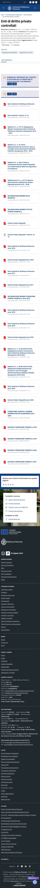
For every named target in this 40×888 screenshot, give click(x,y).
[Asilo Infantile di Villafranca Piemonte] (4, 104)
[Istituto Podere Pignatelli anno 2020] (4, 400)
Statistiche (4, 796)
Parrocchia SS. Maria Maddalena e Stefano (13, 826)
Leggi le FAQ (5, 765)
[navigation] (4, 8)
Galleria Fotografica (7, 664)
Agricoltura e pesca (6, 589)
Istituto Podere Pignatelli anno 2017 (20, 285)
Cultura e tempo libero (7, 607)
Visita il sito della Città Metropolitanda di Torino (15, 812)
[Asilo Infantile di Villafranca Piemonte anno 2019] (4, 324)
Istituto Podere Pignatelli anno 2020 (20, 400)
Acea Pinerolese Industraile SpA (10, 821)
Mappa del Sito (5, 799)
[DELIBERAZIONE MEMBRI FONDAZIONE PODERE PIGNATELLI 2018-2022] (4, 297)
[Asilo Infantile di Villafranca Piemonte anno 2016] (4, 246)
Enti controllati (28, 15)
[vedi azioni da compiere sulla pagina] (15, 44)
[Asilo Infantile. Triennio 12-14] (4, 116)
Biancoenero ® (15, 881)
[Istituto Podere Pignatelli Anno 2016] (4, 260)
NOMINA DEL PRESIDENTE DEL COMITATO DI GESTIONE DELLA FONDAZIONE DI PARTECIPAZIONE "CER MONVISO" (21, 79)
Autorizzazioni (5, 601)
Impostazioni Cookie (7, 788)
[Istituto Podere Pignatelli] (4, 223)
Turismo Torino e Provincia (8, 844)
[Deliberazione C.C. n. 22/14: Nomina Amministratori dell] (4, 180)
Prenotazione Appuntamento (9, 768)
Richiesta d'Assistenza (7, 773)
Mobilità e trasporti (6, 618)
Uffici (2, 568)
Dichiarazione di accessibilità (9, 756)
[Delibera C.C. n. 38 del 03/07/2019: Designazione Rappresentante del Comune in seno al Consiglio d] (4, 367)
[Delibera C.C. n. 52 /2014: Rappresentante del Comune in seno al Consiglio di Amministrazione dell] (4, 145)
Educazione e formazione (8, 610)
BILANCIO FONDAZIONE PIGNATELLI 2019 (22, 438)
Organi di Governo (6, 562)
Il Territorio (4, 661)
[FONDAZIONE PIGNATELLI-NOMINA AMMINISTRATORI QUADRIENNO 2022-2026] (4, 412)
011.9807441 (8, 684)
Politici (3, 580)
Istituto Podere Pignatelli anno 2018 (20, 337)
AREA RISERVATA (19, 885)
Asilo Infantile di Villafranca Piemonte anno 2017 (21, 272)
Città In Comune (26, 876)
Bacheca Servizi (5, 776)
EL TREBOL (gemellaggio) (8, 838)
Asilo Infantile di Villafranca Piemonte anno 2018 (21, 311)
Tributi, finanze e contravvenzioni (11, 624)
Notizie (3, 640)
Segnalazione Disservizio (8, 771)
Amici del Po (4, 832)
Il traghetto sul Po (6, 829)
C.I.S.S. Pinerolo (5, 841)
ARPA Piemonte (6, 849)
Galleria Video (5, 667)
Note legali (4, 785)
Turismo (3, 627)
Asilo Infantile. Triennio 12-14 (18, 115)
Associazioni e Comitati (8, 673)
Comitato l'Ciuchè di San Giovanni (11, 835)
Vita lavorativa (5, 630)
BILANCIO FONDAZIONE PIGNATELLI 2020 (22, 450)
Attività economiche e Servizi (9, 670)
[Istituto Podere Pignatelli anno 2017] (4, 285)
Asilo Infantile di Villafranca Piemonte (21, 104)
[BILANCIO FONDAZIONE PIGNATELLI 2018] (4, 427)
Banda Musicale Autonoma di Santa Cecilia (14, 824)
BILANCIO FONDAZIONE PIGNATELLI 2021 (22, 461)
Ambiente (4, 592)
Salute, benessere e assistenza (10, 621)
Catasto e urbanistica (7, 604)
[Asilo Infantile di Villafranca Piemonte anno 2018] (4, 310)
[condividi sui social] (5, 44)
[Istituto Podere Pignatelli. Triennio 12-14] (4, 235)
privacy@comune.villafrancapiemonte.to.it (17, 742)
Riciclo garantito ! (6, 818)
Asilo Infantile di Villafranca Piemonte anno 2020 (21, 387)
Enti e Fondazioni (6, 574)
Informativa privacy (7, 782)
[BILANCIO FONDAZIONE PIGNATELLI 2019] (4, 439)
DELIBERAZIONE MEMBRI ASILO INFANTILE (19, 197)
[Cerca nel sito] (35, 8)
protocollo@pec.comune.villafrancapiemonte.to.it (19, 691)
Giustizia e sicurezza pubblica (9, 612)
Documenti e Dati (6, 571)
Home (2, 15)
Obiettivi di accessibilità (8, 759)
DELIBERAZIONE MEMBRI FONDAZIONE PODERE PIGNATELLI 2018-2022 (21, 297)
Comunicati (4, 642)
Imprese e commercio (7, 615)
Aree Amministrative (7, 565)
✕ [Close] (37, 878)
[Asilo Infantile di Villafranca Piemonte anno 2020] (4, 387)
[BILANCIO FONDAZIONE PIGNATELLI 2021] (4, 462)
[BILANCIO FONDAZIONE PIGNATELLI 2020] (4, 450)
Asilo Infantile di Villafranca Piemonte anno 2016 (21, 247)
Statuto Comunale (6, 779)
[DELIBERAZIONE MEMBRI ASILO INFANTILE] (4, 196)
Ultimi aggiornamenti (7, 794)
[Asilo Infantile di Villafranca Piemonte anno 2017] (4, 271)
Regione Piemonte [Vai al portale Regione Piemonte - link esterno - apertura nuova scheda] (7, 2)
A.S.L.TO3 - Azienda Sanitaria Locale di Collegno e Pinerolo (18, 815)
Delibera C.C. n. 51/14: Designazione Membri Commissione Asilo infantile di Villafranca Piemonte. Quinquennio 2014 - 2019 (22, 130)
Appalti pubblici (5, 598)
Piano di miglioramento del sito (10, 762)
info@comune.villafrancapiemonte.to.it (16, 693)
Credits (3, 791)
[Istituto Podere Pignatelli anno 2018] (4, 337)
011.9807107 (7, 682)
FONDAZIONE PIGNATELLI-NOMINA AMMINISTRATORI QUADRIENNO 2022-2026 (21, 413)
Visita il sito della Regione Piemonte (11, 809)
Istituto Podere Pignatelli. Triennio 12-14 (21, 235)
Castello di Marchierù (7, 847)
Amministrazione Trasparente (14, 15)
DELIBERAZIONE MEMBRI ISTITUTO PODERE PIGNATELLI (20, 210)
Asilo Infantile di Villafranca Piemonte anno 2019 (21, 324)
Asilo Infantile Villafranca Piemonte (11, 852)
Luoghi (3, 658)
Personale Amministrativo (9, 577)
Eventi (3, 655)
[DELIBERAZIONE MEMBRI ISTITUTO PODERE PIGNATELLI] (4, 210)
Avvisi (3, 645)
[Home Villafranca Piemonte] (19, 8)
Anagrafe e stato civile (7, 595)
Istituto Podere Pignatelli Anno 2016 (21, 260)
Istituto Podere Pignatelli (17, 223)
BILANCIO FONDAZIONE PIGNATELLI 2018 (22, 427)
